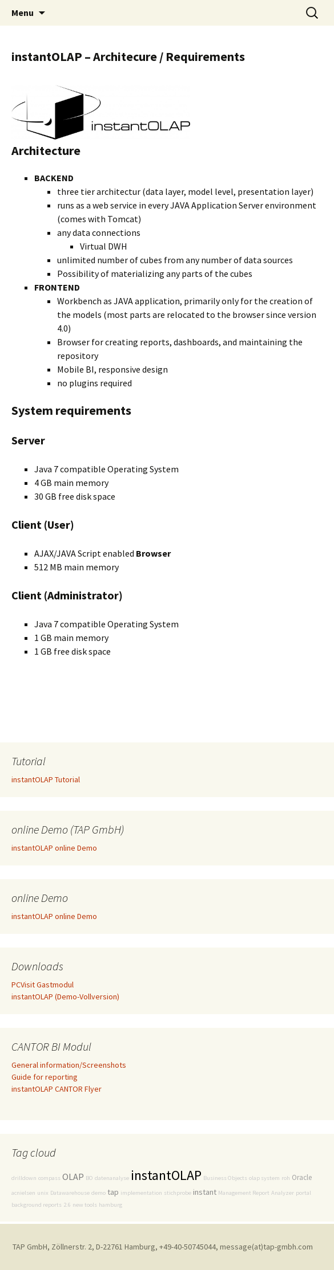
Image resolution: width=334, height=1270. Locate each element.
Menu (22, 12)
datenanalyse (112, 1178)
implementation (141, 1193)
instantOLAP (166, 1175)
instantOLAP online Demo (54, 848)
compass (49, 1178)
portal (303, 1193)
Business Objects (225, 1178)
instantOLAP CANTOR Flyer (56, 1089)
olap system (264, 1178)
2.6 (67, 1204)
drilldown (24, 1178)
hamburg (110, 1204)
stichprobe (177, 1193)
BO (89, 1178)
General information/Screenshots (68, 1065)
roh (285, 1178)
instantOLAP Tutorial (45, 779)
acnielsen (23, 1193)
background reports (36, 1204)
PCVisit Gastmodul (42, 984)
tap (113, 1192)
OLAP (73, 1176)
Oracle (302, 1177)
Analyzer (282, 1193)
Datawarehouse (70, 1193)
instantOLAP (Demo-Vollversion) (65, 996)
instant (204, 1192)
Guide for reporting (44, 1077)
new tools (85, 1204)
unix (43, 1193)
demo (98, 1193)
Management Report (243, 1193)
